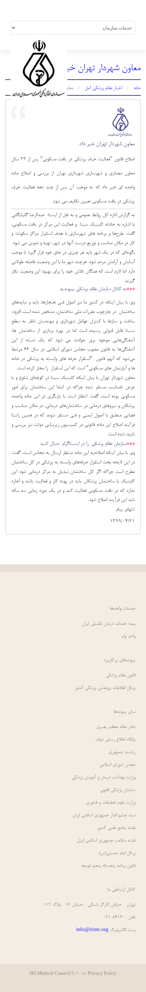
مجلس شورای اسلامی (117, 765)
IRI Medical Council (50, 974)
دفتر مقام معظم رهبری (115, 727)
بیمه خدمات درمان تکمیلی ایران (108, 623)
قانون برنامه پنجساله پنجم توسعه (108, 866)
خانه (137, 88)
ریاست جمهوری (121, 752)
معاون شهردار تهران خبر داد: (106, 144)
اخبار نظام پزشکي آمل (103, 88)
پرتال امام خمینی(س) (117, 853)
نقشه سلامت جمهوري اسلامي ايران (106, 840)
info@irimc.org (92, 930)
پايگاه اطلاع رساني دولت (115, 739)
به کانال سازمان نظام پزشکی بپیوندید (93, 289)
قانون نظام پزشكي (120, 675)
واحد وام (128, 636)
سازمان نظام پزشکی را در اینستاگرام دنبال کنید (83, 444)
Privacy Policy (101, 974)
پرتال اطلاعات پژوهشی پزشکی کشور (104, 688)
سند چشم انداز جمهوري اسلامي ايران (103, 815)
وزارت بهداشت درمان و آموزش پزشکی (103, 777)
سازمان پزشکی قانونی (117, 790)
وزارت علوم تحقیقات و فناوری (110, 802)
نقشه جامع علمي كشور (116, 828)
